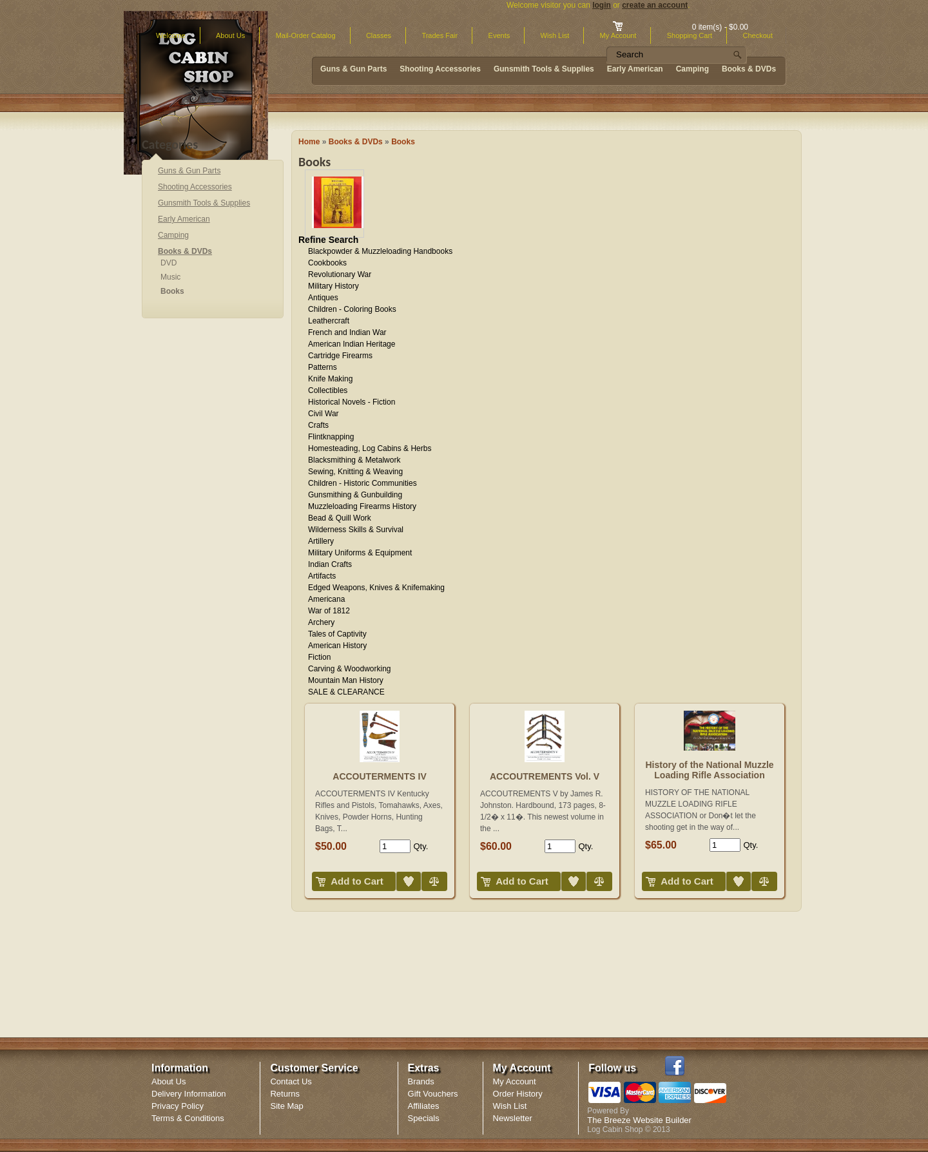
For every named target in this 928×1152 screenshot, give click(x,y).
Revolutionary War (339, 274)
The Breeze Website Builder (639, 1120)
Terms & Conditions (187, 1118)
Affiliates (424, 1106)
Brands (421, 1081)
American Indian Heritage (351, 344)
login (601, 5)
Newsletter (512, 1118)
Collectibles (327, 390)
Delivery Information (188, 1094)
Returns (285, 1094)
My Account (514, 1081)
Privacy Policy (177, 1106)
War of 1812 (329, 610)
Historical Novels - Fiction (351, 402)
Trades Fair (439, 35)
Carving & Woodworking (349, 668)
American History (337, 645)
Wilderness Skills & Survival (355, 529)
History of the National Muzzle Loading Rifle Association (709, 770)
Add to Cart (357, 881)
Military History (333, 286)
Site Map (286, 1106)
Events (499, 35)
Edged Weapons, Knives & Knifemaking (376, 587)
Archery (321, 622)
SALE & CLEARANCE (346, 691)
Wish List (555, 35)
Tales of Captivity (337, 633)
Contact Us (290, 1081)
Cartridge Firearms (340, 355)
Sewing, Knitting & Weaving (355, 471)
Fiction (319, 657)
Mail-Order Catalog (306, 35)
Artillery (321, 541)
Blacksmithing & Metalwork (354, 460)
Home (309, 141)
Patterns (322, 367)
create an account (655, 5)
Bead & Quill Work (339, 518)
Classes (378, 35)
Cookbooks (327, 262)
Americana (326, 599)
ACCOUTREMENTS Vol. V (544, 776)
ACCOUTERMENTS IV (379, 776)
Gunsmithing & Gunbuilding (355, 494)
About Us (230, 35)
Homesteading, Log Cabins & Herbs (369, 448)
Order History (518, 1094)
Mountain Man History (345, 680)
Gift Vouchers (433, 1094)
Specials (424, 1118)
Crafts (318, 425)
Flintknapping (331, 436)
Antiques (323, 297)
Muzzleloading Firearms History (362, 506)
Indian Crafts (330, 564)
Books (403, 141)
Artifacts (322, 576)
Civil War (323, 413)
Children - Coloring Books (352, 309)
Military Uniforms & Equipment (360, 552)
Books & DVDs (356, 141)
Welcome (171, 35)
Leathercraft (328, 320)
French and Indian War (347, 332)
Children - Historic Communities (362, 483)
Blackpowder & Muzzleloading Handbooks (380, 251)
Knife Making (330, 378)
